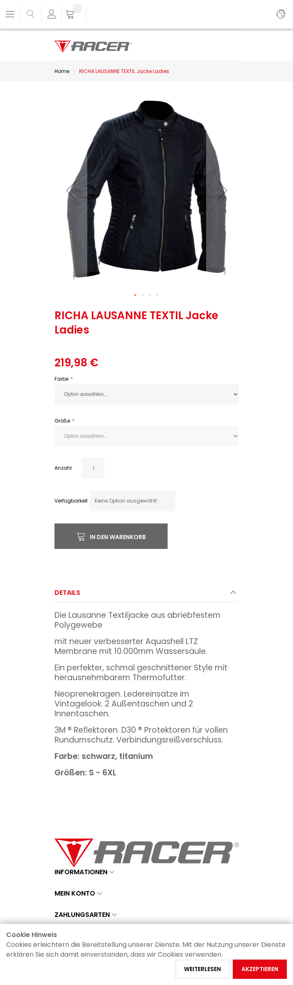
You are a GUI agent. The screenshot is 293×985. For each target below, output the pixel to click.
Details (67, 592)
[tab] (147, 595)
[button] (71, 190)
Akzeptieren (259, 969)
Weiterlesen (202, 969)
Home (62, 71)
